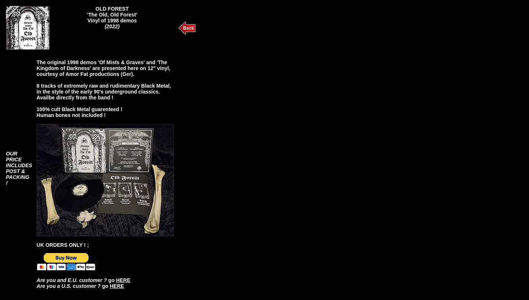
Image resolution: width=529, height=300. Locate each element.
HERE (123, 280)
